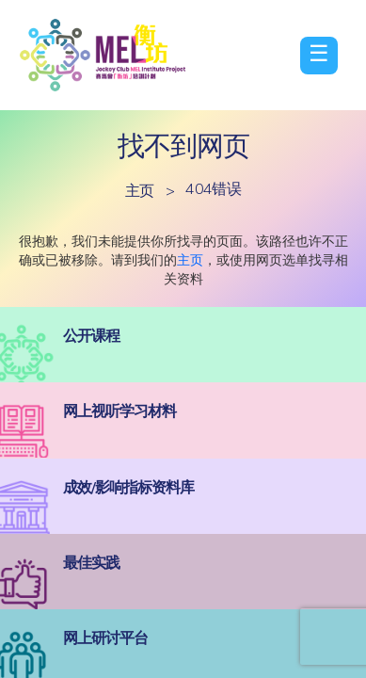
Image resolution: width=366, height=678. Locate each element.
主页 (139, 190)
